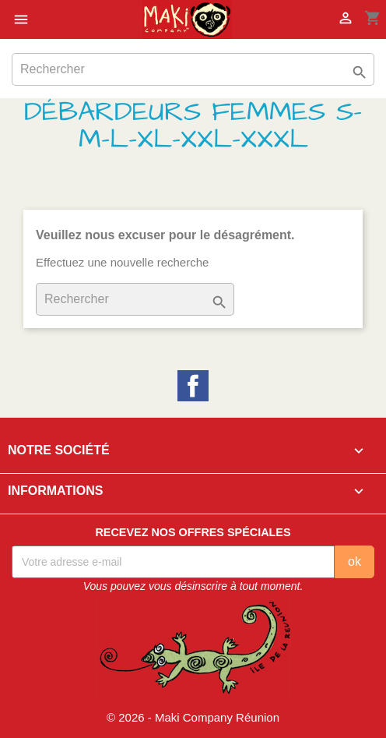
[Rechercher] (193, 69)
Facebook (193, 385)
